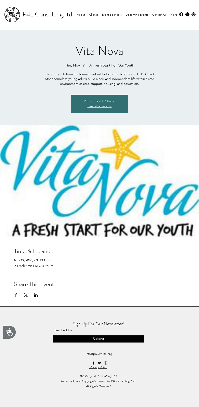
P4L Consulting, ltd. (48, 14)
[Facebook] (181, 14)
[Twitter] (187, 14)
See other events (100, 106)
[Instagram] (193, 14)
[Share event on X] (26, 295)
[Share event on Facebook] (16, 295)
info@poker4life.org (99, 354)
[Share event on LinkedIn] (36, 295)
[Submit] (98, 339)
